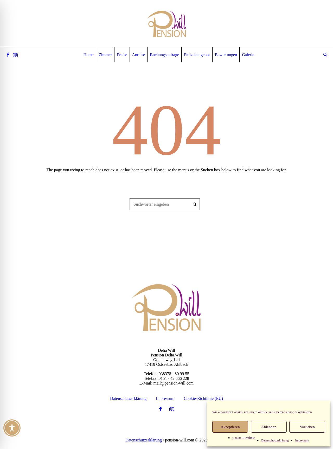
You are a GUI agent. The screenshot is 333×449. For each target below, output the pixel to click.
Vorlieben (307, 427)
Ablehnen (268, 427)
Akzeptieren (230, 427)
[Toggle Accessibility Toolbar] (12, 428)
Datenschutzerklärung (275, 440)
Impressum (302, 440)
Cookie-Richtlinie (243, 438)
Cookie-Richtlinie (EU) (203, 398)
